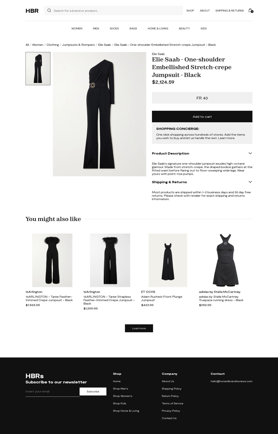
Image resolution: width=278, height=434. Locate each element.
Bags (133, 28)
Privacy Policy (171, 410)
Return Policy (170, 395)
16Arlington (34, 291)
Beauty (184, 28)
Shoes (114, 28)
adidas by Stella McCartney (220, 291)
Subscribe (93, 391)
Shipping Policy (171, 388)
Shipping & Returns (230, 10)
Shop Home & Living (126, 410)
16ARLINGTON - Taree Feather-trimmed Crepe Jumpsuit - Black (49, 298)
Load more (139, 328)
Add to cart (202, 116)
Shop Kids (119, 403)
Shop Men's (120, 388)
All (27, 44)
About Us (168, 381)
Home (117, 381)
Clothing (53, 44)
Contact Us (169, 418)
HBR (32, 10)
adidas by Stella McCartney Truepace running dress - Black (221, 298)
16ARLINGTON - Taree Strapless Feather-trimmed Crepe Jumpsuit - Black (109, 300)
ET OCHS (148, 291)
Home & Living (158, 28)
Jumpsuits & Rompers (78, 44)
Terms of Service (172, 403)
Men (96, 28)
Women (76, 28)
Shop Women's (122, 395)
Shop (190, 10)
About (205, 10)
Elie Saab (104, 44)
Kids (204, 28)
